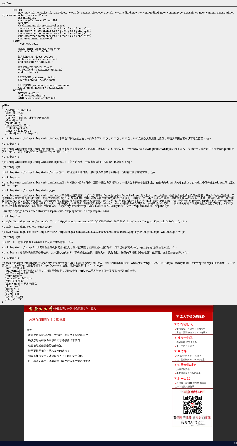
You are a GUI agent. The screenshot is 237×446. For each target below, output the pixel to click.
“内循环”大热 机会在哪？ (188, 356)
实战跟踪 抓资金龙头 (186, 342)
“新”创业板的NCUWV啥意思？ (191, 359)
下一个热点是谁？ (185, 346)
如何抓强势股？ (184, 369)
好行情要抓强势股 (185, 386)
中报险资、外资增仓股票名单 (190, 329)
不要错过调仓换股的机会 (188, 373)
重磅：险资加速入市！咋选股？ (192, 332)
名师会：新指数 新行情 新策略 (191, 383)
